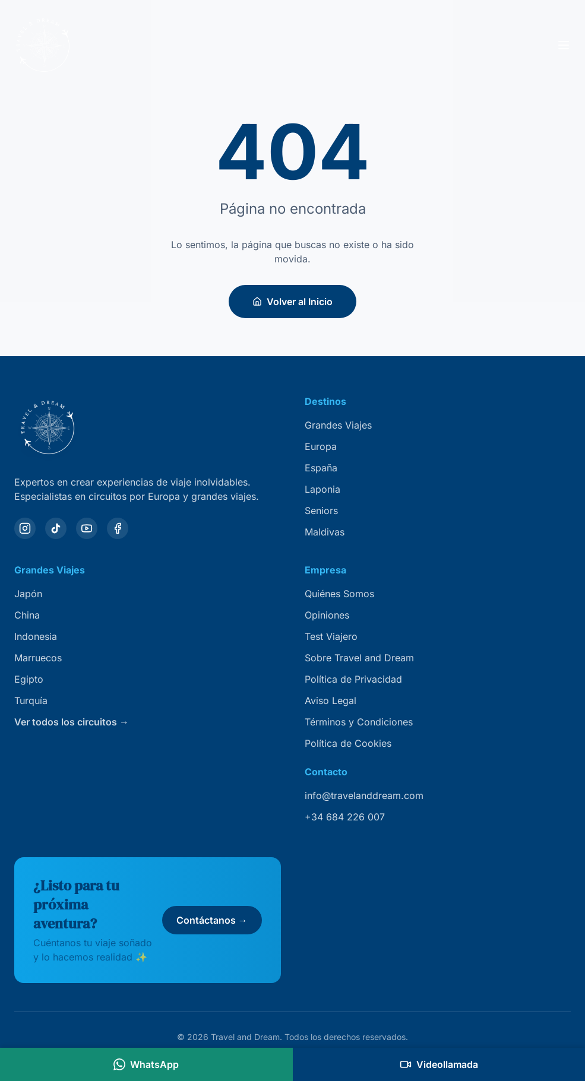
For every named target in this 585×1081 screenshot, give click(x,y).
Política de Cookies (348, 743)
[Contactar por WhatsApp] (146, 1064)
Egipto (28, 679)
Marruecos (38, 658)
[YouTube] (86, 528)
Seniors (321, 510)
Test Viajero (331, 636)
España (321, 468)
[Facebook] (117, 528)
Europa (321, 446)
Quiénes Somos (339, 594)
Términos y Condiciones (359, 722)
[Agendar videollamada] (439, 1064)
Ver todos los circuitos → (71, 722)
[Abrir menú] (563, 45)
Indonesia (35, 636)
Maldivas (324, 532)
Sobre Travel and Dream (359, 658)
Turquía (31, 700)
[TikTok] (56, 528)
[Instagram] (25, 528)
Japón (28, 594)
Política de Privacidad (353, 679)
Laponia (322, 489)
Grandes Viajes (338, 425)
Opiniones (327, 615)
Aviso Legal (330, 700)
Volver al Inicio (292, 302)
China (27, 615)
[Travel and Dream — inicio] (43, 45)
